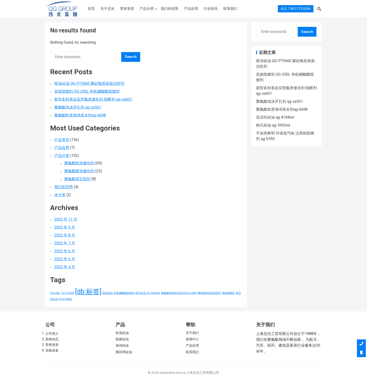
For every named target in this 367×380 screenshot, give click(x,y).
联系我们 (230, 9)
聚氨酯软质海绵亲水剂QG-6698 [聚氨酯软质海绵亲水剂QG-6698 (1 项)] (179, 293)
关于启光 (107, 9)
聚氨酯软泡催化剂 (79, 163)
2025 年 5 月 (64, 259)
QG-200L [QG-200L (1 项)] (55, 293)
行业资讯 (211, 9)
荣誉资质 (127, 9)
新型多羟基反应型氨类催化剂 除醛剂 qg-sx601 (93, 99)
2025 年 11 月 (65, 219)
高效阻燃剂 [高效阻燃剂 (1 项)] (228, 293)
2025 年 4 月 (64, 267)
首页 (91, 9)
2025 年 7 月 (64, 243)
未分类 (60, 195)
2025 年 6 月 (64, 251)
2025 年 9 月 (64, 227)
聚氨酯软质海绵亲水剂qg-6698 (80, 115)
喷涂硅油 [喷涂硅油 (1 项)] (108, 293)
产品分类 (147, 9)
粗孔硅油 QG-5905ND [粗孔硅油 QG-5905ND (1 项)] (147, 293)
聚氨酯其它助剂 (77, 179)
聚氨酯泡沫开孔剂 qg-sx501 (77, 107)
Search (131, 57)
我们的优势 (169, 9)
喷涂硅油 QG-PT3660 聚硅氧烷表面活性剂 (89, 83)
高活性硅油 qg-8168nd (275, 117)
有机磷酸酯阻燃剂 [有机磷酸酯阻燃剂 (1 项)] (124, 293)
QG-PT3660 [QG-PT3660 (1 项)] (67, 293)
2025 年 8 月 (64, 235)
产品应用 (191, 9)
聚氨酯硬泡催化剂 (79, 171)
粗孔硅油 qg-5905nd (273, 125)
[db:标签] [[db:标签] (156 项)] (88, 292)
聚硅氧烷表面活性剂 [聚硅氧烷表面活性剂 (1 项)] (209, 293)
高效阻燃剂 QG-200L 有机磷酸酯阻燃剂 (87, 91)
